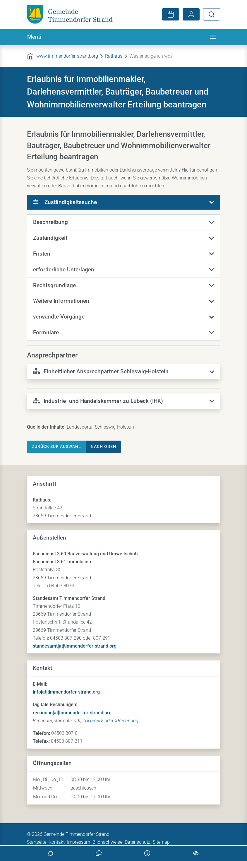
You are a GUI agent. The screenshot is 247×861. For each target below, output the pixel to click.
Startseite (36, 842)
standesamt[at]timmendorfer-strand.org (74, 646)
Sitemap (161, 842)
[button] (123, 222)
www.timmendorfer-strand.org (67, 56)
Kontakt (57, 842)
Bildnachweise (107, 842)
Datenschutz (137, 842)
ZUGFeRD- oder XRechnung (110, 720)
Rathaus (113, 56)
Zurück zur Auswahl (56, 446)
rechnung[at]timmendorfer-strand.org (72, 712)
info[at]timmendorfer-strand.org (66, 692)
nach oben (103, 446)
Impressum (78, 842)
